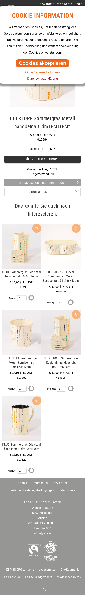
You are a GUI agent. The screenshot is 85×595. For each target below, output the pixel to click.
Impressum (40, 483)
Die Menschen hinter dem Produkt (43, 183)
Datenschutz (67, 490)
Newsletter (59, 483)
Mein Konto (64, 4)
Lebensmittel (47, 569)
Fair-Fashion (12, 577)
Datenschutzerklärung (42, 78)
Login (78, 4)
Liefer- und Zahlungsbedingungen (32, 490)
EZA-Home (47, 4)
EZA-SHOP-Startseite (20, 569)
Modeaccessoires (69, 577)
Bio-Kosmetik (70, 569)
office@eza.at (42, 533)
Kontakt (23, 483)
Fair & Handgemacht (38, 577)
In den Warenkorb (45, 159)
